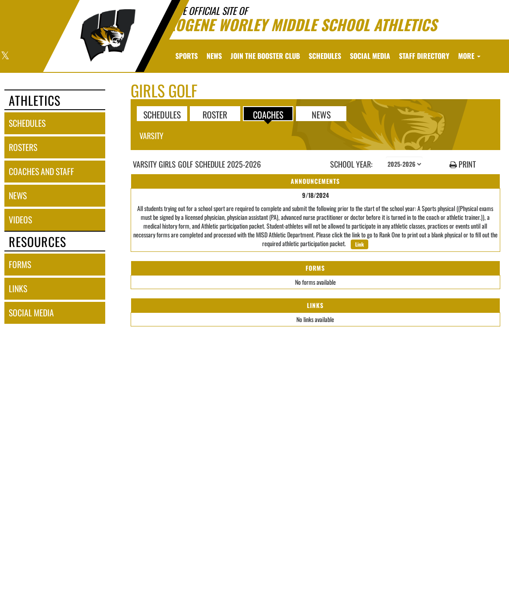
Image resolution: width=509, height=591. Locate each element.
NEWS (321, 114)
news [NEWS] (18, 195)
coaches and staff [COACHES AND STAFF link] (41, 171)
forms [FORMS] (20, 264)
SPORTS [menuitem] (186, 55)
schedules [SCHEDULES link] (27, 123)
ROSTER (215, 114)
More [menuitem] (469, 55)
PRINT (462, 164)
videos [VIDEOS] (20, 219)
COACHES (268, 114)
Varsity (151, 135)
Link (359, 244)
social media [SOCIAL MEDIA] (31, 312)
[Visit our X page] (4, 56)
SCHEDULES (162, 114)
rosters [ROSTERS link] (23, 147)
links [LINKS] (18, 288)
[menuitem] (214, 55)
